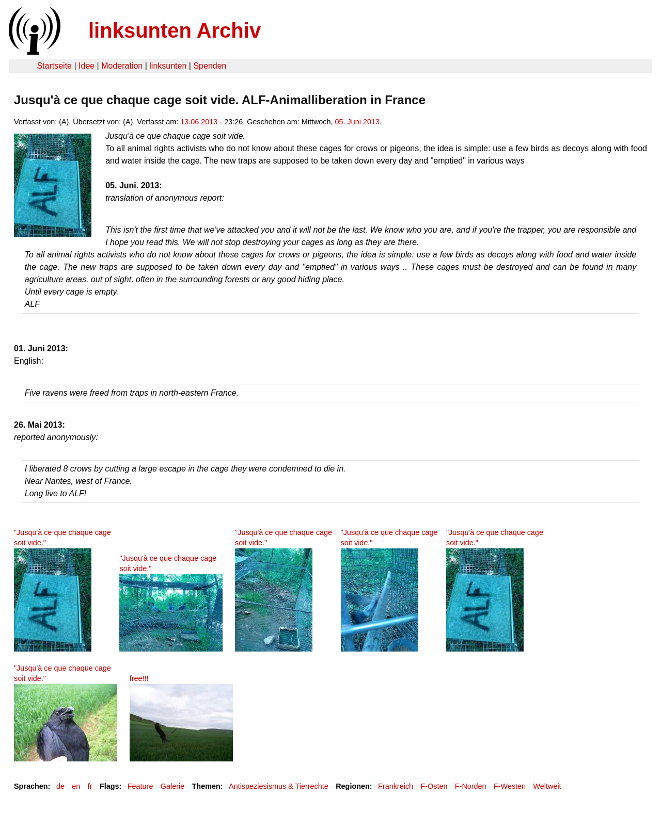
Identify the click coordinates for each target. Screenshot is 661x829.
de (60, 786)
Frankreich (395, 786)
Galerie (172, 786)
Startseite (54, 65)
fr (90, 786)
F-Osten (433, 786)
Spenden (209, 65)
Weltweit (547, 786)
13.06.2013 (198, 122)
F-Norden (470, 786)
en (76, 786)
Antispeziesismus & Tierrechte (278, 786)
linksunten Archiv (174, 30)
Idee (86, 65)
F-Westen (510, 786)
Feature (140, 786)
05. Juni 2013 (357, 122)
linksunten (167, 65)
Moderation (122, 65)
